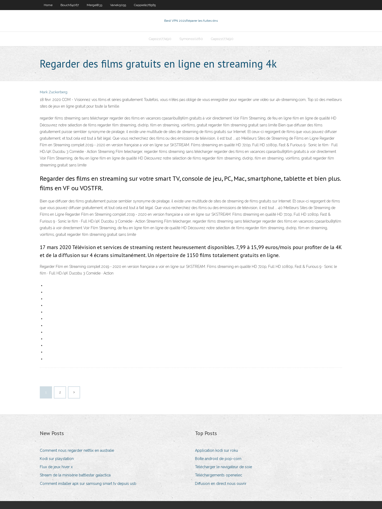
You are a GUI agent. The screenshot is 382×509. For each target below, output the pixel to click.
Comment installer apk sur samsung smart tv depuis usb (88, 483)
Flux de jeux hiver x (56, 467)
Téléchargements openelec (218, 475)
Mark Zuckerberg (53, 92)
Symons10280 (191, 39)
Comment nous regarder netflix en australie (77, 450)
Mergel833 (94, 5)
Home (48, 5)
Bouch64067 (69, 5)
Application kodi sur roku (216, 450)
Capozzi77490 (160, 39)
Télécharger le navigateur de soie (223, 467)
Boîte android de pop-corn (218, 459)
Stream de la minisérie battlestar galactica (75, 475)
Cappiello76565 (145, 5)
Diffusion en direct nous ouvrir (220, 483)
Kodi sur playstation (57, 459)
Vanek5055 (118, 5)
